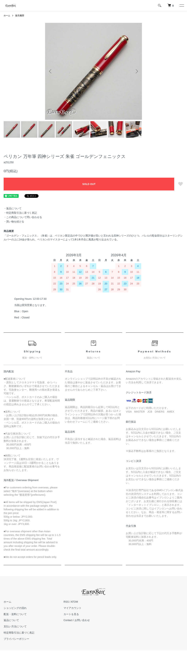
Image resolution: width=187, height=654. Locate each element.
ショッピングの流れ (15, 607)
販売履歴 (19, 15)
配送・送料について (15, 614)
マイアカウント (72, 607)
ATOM (74, 601)
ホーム (7, 15)
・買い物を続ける (14, 221)
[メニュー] (181, 5)
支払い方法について (15, 626)
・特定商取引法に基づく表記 (20, 212)
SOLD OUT (89, 184)
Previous (50, 71)
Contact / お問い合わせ (77, 620)
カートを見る (71, 614)
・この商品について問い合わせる (23, 217)
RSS (66, 601)
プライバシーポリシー (16, 638)
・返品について (13, 208)
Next (136, 71)
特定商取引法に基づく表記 (19, 632)
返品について (11, 620)
